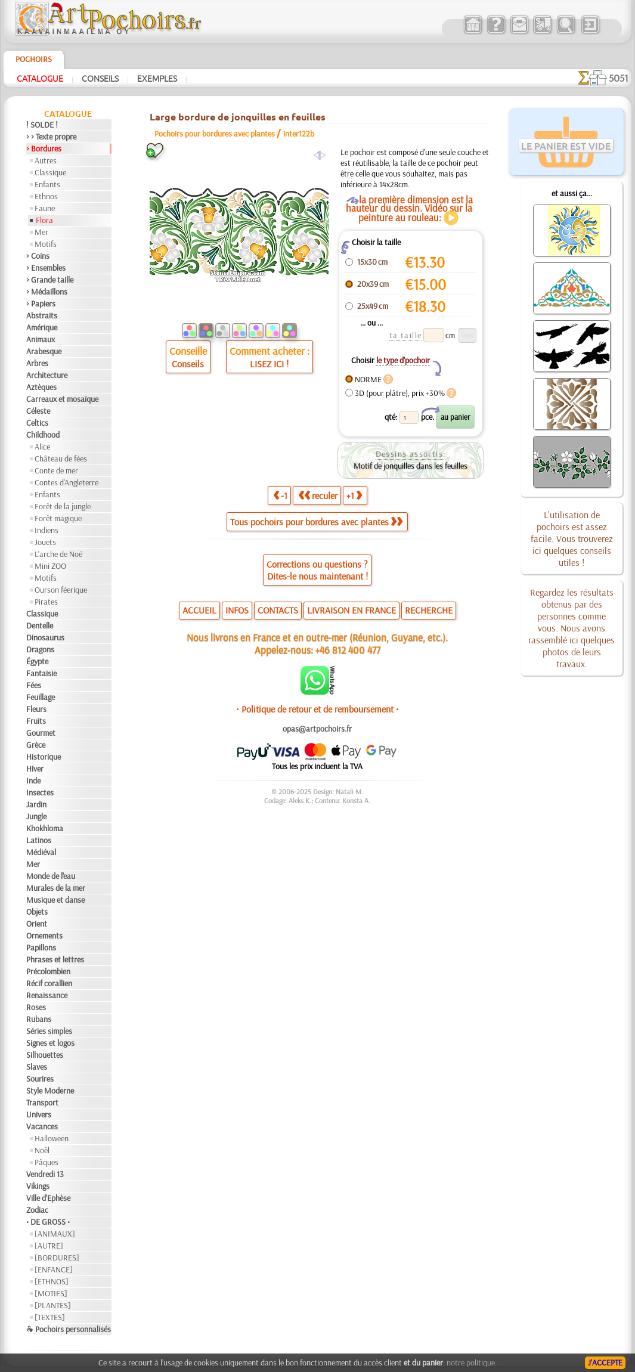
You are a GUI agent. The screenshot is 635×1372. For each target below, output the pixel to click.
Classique (50, 172)
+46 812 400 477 (347, 649)
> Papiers (40, 303)
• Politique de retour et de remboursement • (317, 709)
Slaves (36, 1066)
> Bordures (43, 148)
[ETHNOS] (52, 1281)
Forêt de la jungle (63, 506)
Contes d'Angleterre (66, 482)
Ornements (44, 935)
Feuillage (40, 697)
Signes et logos (50, 1042)
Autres (46, 160)
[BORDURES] (57, 1257)
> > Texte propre (51, 136)
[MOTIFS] (51, 1293)
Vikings (37, 1186)
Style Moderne (50, 1090)
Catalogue (40, 78)
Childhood (43, 434)
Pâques (46, 1162)
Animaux (40, 339)
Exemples (157, 78)
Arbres (37, 363)
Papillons (41, 947)
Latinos (38, 840)
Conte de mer (56, 470)
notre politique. (472, 1362)
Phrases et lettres (55, 959)
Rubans (38, 1019)
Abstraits (41, 315)
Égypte (37, 661)
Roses (36, 1007)
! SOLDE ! (42, 124)
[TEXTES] (50, 1317)
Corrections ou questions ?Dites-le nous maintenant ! (317, 570)
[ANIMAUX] (55, 1233)
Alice (42, 446)
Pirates (46, 601)
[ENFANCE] (54, 1269)
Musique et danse (55, 899)
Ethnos (46, 196)
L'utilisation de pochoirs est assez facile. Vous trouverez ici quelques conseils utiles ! (572, 538)
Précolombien (48, 971)
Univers (38, 1114)
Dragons (40, 649)
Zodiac (37, 1209)
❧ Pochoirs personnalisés (68, 1329)
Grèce (35, 744)
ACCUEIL (199, 610)
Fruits (36, 721)
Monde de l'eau (50, 876)
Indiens (46, 530)
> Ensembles (46, 267)
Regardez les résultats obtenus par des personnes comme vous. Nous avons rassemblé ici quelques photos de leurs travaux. (571, 628)
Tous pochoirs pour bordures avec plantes (316, 522)
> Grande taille (49, 279)
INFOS (237, 610)
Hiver (35, 768)
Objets (37, 911)
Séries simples (49, 1031)
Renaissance (46, 995)
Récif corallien (49, 983)
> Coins (37, 255)
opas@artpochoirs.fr (317, 728)
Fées (33, 685)
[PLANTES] (53, 1305)
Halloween (52, 1138)
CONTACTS (278, 610)
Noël (42, 1150)
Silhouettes (44, 1054)
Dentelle (39, 625)
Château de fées (61, 458)
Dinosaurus (45, 637)
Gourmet (40, 732)
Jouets (45, 542)
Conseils (100, 78)
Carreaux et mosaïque (62, 399)
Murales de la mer (55, 887)
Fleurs (36, 709)
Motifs (46, 244)
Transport (42, 1102)
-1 (280, 495)
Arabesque (43, 351)
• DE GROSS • (48, 1221)
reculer (317, 495)
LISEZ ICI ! (269, 364)
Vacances (42, 1126)
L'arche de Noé (58, 554)
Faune (45, 208)
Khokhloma (44, 828)
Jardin (36, 804)
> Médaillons (46, 291)
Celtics (37, 422)
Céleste (38, 410)
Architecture (46, 375)
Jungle (36, 816)
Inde (33, 780)
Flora (44, 220)
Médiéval (41, 852)
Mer (41, 232)
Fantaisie (41, 673)
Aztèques (41, 387)
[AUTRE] (49, 1245)
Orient (36, 923)
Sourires (40, 1078)
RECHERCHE (429, 610)
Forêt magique (58, 518)
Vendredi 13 (45, 1174)
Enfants (47, 184)
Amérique (41, 327)
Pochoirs (34, 59)
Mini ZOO (50, 565)
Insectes (40, 792)
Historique (43, 756)
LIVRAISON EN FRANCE (351, 610)
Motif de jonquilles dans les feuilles (410, 465)
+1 (354, 495)
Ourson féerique (61, 589)
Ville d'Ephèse (48, 1198)
